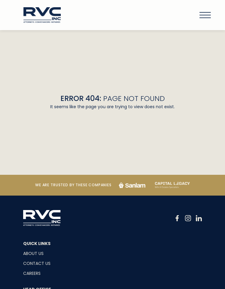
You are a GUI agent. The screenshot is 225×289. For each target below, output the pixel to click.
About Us (33, 253)
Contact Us (37, 263)
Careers (32, 273)
